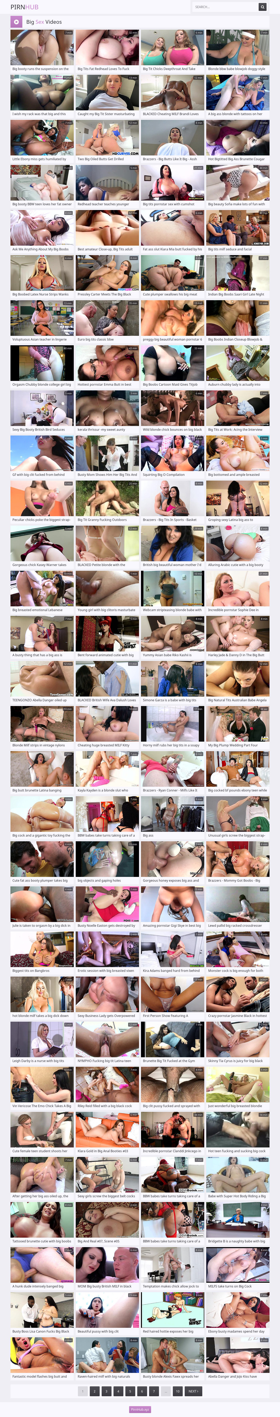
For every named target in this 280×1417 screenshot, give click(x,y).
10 (178, 1391)
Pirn (24, 7)
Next (193, 1391)
